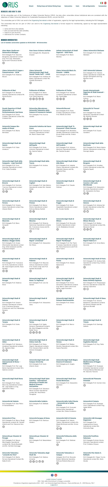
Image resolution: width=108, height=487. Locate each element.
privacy (54, 478)
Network (31, 6)
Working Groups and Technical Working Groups (49, 6)
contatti (59, 478)
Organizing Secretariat (39, 20)
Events (77, 6)
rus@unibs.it (54, 483)
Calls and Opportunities (89, 6)
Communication (102, 6)
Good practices (68, 6)
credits (48, 478)
